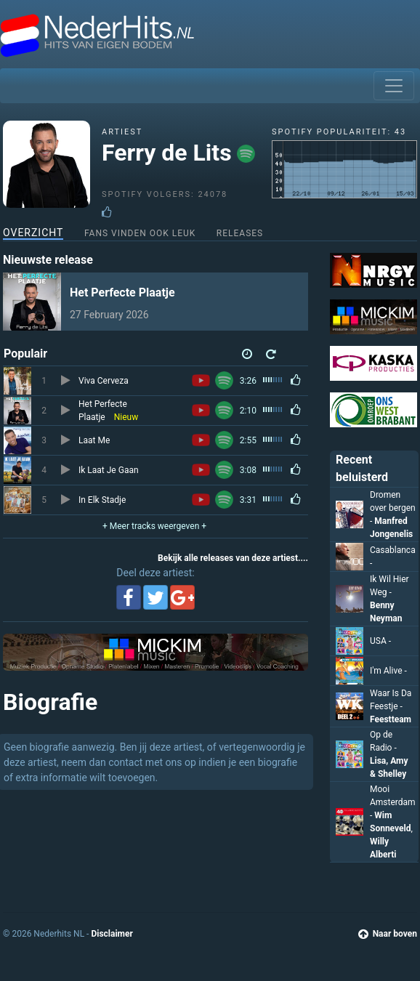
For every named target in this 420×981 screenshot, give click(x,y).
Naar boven (387, 934)
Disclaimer (111, 934)
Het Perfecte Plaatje (122, 292)
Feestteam (390, 719)
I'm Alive (388, 671)
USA (380, 641)
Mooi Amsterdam (393, 802)
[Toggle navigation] (393, 85)
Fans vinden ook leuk (139, 233)
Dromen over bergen (393, 508)
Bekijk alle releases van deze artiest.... (233, 558)
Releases (240, 233)
